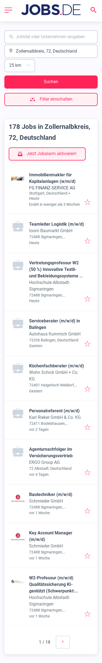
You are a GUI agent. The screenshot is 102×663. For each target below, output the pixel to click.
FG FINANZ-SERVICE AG (52, 187)
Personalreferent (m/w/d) (54, 410)
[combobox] (51, 37)
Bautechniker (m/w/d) (50, 494)
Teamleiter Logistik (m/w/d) (56, 224)
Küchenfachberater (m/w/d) (56, 365)
